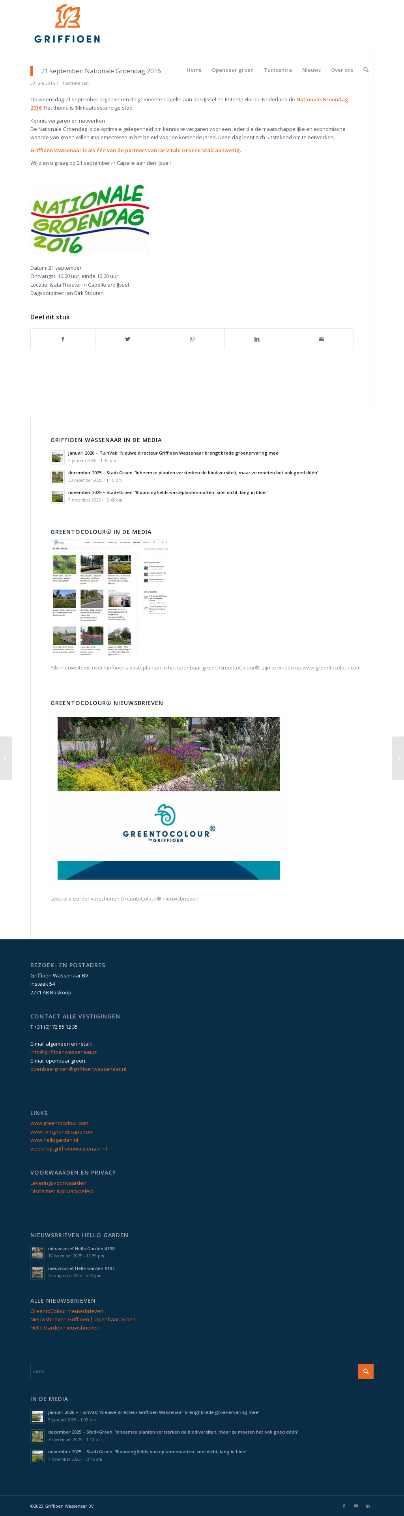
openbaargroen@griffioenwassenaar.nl (78, 1068)
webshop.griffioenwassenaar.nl (68, 1148)
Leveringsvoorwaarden (58, 1182)
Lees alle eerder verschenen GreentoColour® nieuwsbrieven (124, 898)
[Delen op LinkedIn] (257, 339)
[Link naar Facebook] (344, 1506)
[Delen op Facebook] (63, 339)
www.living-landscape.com (62, 1131)
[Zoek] (366, 70)
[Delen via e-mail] (321, 339)
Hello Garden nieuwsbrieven (64, 1327)
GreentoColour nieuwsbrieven (66, 1311)
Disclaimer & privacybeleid (62, 1191)
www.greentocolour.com (59, 1122)
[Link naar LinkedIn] (368, 1506)
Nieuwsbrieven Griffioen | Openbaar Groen (83, 1319)
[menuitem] (194, 70)
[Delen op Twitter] (127, 339)
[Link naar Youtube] (356, 1506)
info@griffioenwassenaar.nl (63, 1051)
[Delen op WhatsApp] (192, 339)
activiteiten (77, 83)
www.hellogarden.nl (54, 1139)
